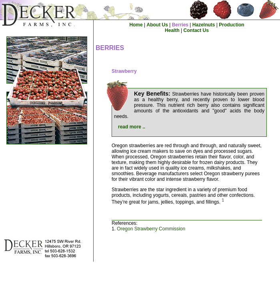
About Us (157, 25)
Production (231, 25)
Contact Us (196, 30)
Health (172, 30)
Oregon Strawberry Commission (151, 229)
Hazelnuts (203, 25)
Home (135, 25)
